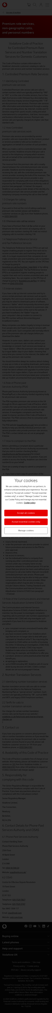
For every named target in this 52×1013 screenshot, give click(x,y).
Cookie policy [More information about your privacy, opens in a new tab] (29, 502)
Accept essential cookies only (26, 522)
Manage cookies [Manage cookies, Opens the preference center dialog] (26, 530)
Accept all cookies (26, 513)
